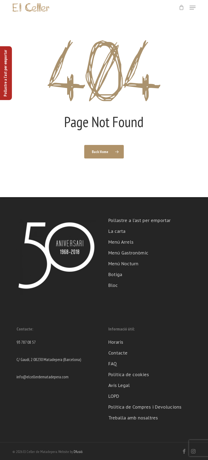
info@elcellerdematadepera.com (43, 376)
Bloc (113, 285)
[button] (193, 7)
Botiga (115, 274)
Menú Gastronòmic (128, 253)
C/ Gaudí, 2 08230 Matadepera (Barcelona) (49, 359)
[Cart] (181, 7)
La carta (116, 231)
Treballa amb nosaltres (133, 418)
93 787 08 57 (26, 342)
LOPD (113, 396)
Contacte (118, 353)
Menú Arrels (121, 242)
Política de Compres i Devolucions (144, 407)
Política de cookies (128, 374)
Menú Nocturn (123, 263)
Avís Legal (119, 385)
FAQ (112, 363)
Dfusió (78, 451)
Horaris (115, 342)
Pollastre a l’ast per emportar (139, 220)
